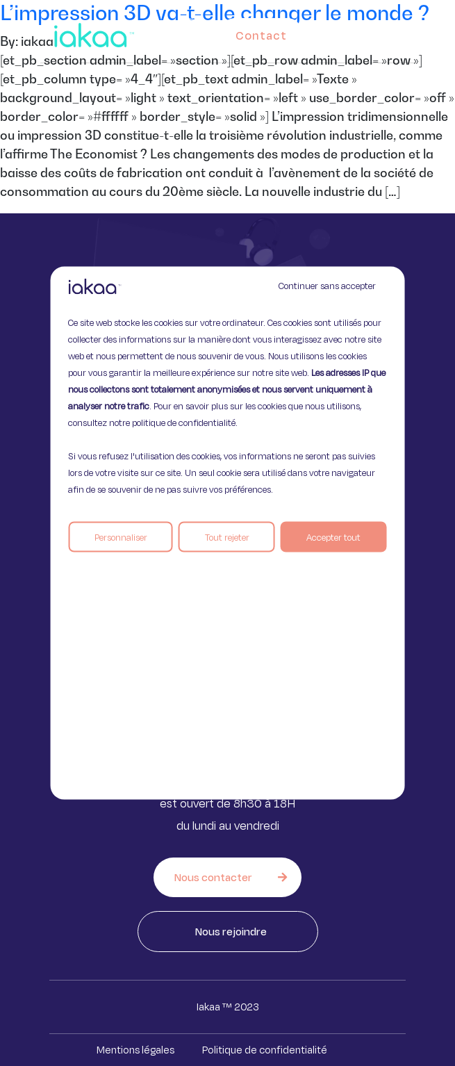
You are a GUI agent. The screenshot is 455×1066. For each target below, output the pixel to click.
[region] (227, 533)
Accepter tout (333, 537)
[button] (402, 32)
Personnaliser (120, 537)
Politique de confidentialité (264, 1049)
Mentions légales (135, 1049)
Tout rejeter (227, 537)
